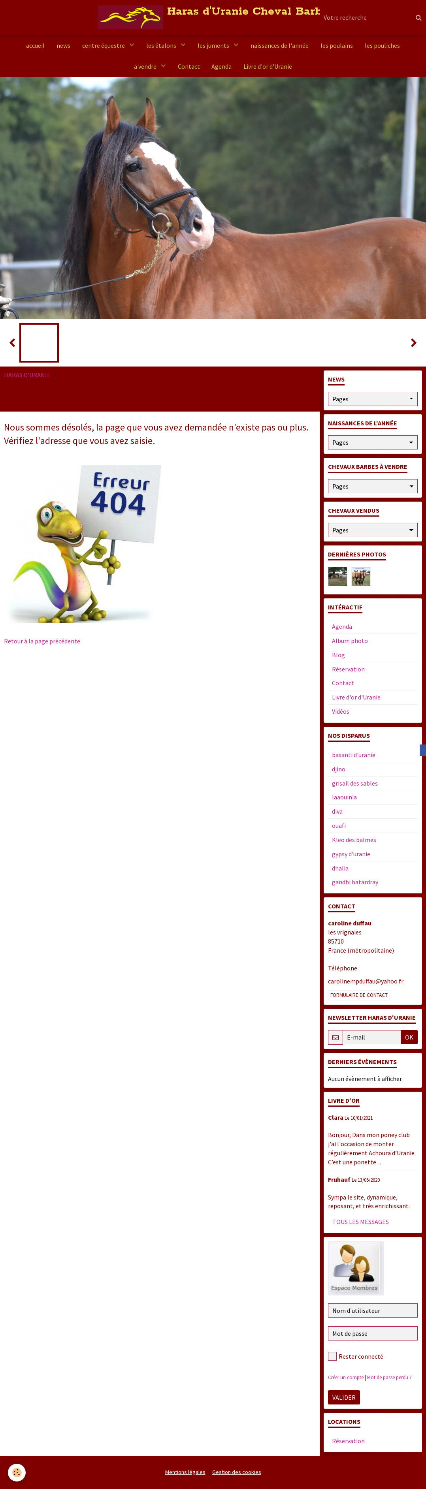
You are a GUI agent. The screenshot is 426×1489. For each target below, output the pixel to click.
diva (337, 811)
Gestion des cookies (236, 1472)
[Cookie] (17, 1472)
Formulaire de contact (359, 995)
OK (409, 1037)
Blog (338, 655)
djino (338, 769)
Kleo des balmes (354, 840)
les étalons (161, 45)
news (63, 45)
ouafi (339, 825)
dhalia (340, 868)
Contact (189, 66)
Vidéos (340, 711)
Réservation (348, 669)
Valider (344, 1397)
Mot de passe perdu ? (389, 1377)
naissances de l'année (280, 45)
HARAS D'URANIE (27, 375)
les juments (214, 45)
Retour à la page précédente (42, 641)
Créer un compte (346, 1377)
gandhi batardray (355, 882)
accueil (35, 45)
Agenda (222, 66)
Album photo (350, 641)
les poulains (336, 45)
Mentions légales (185, 1472)
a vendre (146, 66)
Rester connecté (355, 1356)
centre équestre (104, 45)
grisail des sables (355, 783)
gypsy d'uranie (351, 854)
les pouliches (382, 45)
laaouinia (344, 797)
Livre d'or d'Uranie (268, 66)
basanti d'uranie (353, 755)
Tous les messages (360, 1222)
